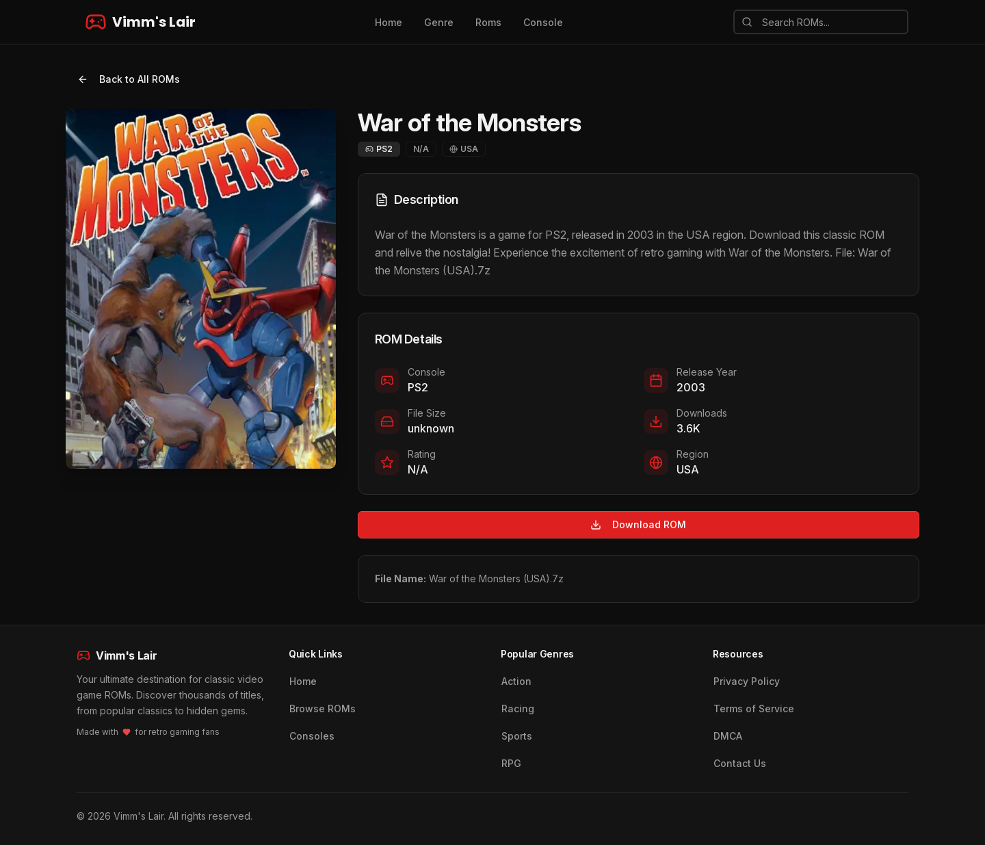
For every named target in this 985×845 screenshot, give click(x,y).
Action (516, 681)
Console (543, 22)
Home (388, 22)
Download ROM (638, 524)
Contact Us (739, 763)
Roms (488, 22)
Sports (516, 736)
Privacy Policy (746, 681)
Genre (439, 22)
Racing (517, 708)
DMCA (727, 736)
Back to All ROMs (128, 79)
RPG (511, 763)
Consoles (311, 736)
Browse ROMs (322, 708)
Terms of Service (753, 708)
